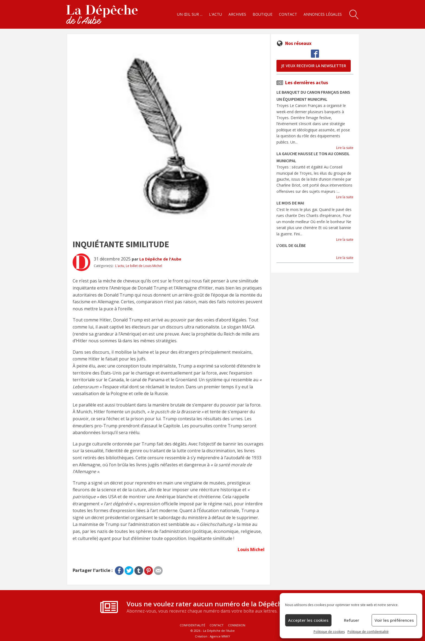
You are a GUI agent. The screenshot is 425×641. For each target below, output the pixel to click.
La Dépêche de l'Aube (160, 259)
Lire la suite (344, 147)
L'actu (215, 14)
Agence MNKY (220, 636)
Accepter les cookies (308, 620)
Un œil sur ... (189, 14)
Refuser (351, 620)
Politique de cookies (329, 631)
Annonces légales (323, 14)
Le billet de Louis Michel (144, 265)
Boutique (262, 14)
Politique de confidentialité (368, 631)
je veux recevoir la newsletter (313, 65)
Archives (237, 14)
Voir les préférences (394, 620)
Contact (288, 14)
